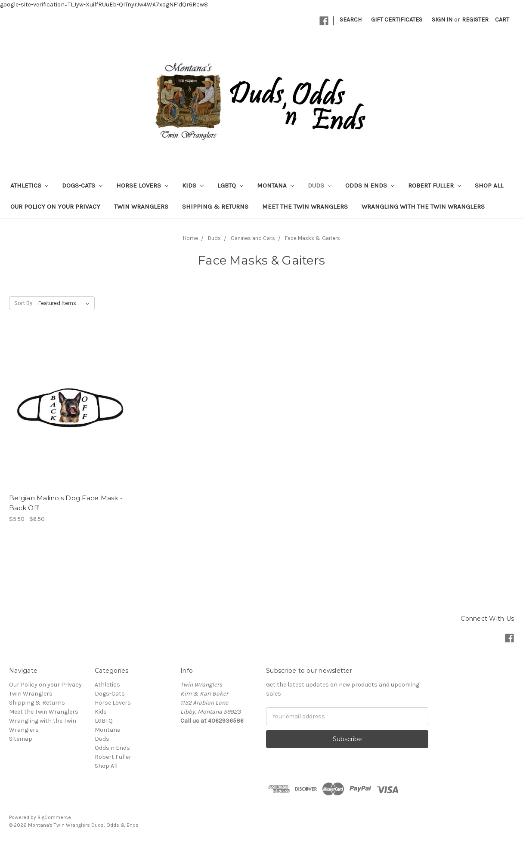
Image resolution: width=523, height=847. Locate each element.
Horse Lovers (142, 185)
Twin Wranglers (141, 206)
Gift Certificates (396, 19)
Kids (193, 185)
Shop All (489, 185)
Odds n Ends (369, 185)
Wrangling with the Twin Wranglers (423, 206)
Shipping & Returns (215, 206)
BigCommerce (54, 817)
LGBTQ (230, 185)
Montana (275, 185)
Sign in (442, 19)
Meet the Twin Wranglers (305, 206)
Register (475, 19)
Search (351, 19)
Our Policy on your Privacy (55, 206)
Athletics (29, 185)
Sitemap (20, 738)
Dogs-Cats (82, 185)
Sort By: (24, 303)
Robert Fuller (434, 185)
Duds (319, 185)
